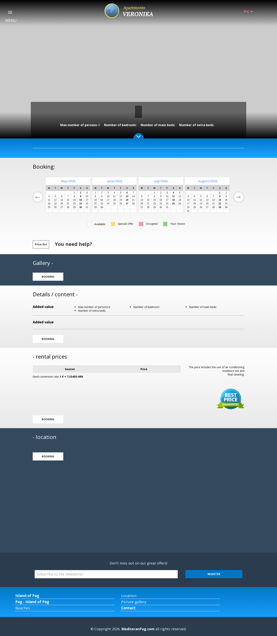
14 (68, 200)
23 (101, 203)
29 (74, 207)
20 (61, 203)
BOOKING (48, 276)
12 (55, 200)
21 (68, 203)
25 (49, 207)
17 (87, 200)
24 (87, 203)
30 (101, 207)
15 (74, 200)
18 (49, 203)
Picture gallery (133, 601)
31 (87, 207)
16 (101, 200)
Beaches (22, 607)
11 (49, 200)
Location (128, 595)
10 (87, 196)
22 (74, 203)
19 (55, 203)
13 (61, 200)
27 (61, 207)
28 (68, 207)
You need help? (73, 244)
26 (55, 207)
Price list (41, 244)
